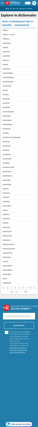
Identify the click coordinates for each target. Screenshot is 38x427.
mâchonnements (9, 249)
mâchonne (6, 240)
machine (6, 133)
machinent (6, 146)
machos (5, 261)
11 (17, 291)
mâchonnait (7, 231)
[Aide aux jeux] (19, 377)
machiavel (6, 69)
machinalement (8, 112)
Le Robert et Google (24, 424)
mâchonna (6, 227)
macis (5, 278)
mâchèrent (7, 43)
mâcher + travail (8, 34)
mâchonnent (7, 253)
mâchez (5, 64)
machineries (7, 159)
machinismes (7, 176)
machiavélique (8, 73)
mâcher (5, 30)
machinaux (7, 129)
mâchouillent (7, 270)
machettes (6, 56)
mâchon (6, 223)
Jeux (13, 8)
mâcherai (6, 39)
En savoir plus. (30, 418)
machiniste (7, 180)
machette (6, 52)
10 (12, 291)
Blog (7, 8)
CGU (31, 423)
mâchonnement (8, 244)
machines (6, 163)
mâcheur (6, 60)
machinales (7, 116)
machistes (6, 201)
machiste (6, 197)
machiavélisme (8, 81)
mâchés (5, 47)
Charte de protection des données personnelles (19, 421)
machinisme (7, 171)
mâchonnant (7, 236)
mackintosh (7, 283)
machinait (6, 99)
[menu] (2, 3)
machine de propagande (11, 137)
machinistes (7, 184)
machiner (6, 150)
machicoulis (7, 86)
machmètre (7, 206)
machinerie (7, 154)
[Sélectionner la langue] (28, 3)
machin (5, 90)
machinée (6, 141)
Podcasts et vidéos (25, 8)
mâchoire (6, 214)
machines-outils (8, 167)
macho (5, 210)
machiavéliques (8, 77)
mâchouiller (7, 274)
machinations (7, 124)
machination (7, 120)
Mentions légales (8, 423)
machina (6, 94)
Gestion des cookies (22, 423)
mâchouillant (7, 266)
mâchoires (6, 219)
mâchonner (7, 257)
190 (25, 291)
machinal (6, 103)
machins (6, 189)
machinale (6, 107)
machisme (6, 193)
